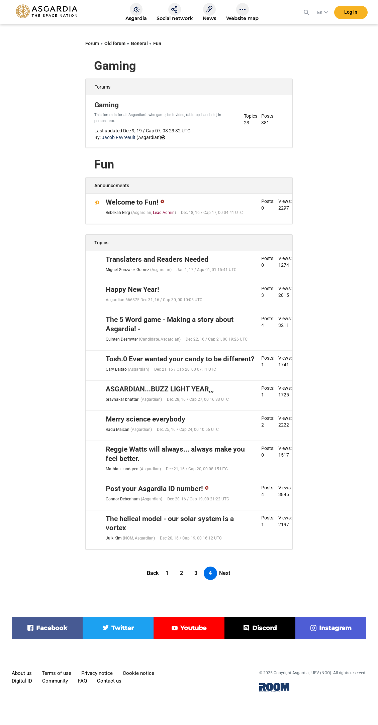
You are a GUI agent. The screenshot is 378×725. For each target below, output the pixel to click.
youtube (193, 628)
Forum (92, 43)
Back (153, 573)
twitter (122, 628)
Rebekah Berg (118, 212)
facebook (51, 628)
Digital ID (22, 681)
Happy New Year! (132, 289)
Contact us (109, 681)
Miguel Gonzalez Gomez (127, 269)
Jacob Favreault (118, 137)
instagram (335, 628)
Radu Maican (117, 429)
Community (55, 681)
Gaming (106, 105)
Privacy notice (97, 673)
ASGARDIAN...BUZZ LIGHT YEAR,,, (160, 389)
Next (224, 573)
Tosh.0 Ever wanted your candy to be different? (180, 359)
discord (264, 628)
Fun (157, 43)
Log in (350, 13)
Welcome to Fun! (132, 202)
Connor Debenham (123, 499)
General (139, 43)
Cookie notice (138, 673)
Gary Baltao (116, 369)
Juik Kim (114, 538)
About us (22, 673)
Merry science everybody (145, 419)
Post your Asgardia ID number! (154, 489)
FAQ (82, 681)
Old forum (114, 43)
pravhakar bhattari (122, 399)
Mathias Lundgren (122, 469)
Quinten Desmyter (122, 339)
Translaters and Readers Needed (157, 259)
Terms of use (56, 673)
